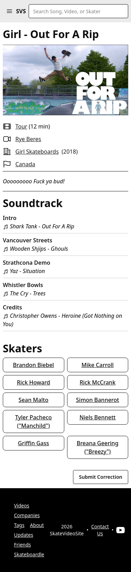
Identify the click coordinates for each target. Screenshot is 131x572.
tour (21, 126)
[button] (9, 11)
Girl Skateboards (37, 151)
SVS (21, 11)
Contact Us (100, 530)
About (37, 525)
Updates (23, 534)
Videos (21, 505)
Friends (22, 544)
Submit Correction (100, 477)
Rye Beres (28, 139)
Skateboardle (29, 554)
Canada (25, 164)
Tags (19, 525)
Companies (27, 515)
